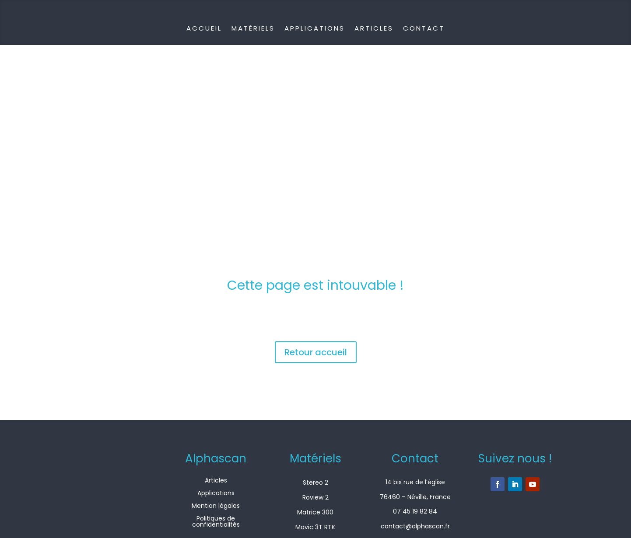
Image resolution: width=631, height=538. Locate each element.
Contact (424, 28)
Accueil (204, 28)
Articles (373, 28)
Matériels (253, 28)
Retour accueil (315, 352)
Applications (314, 28)
